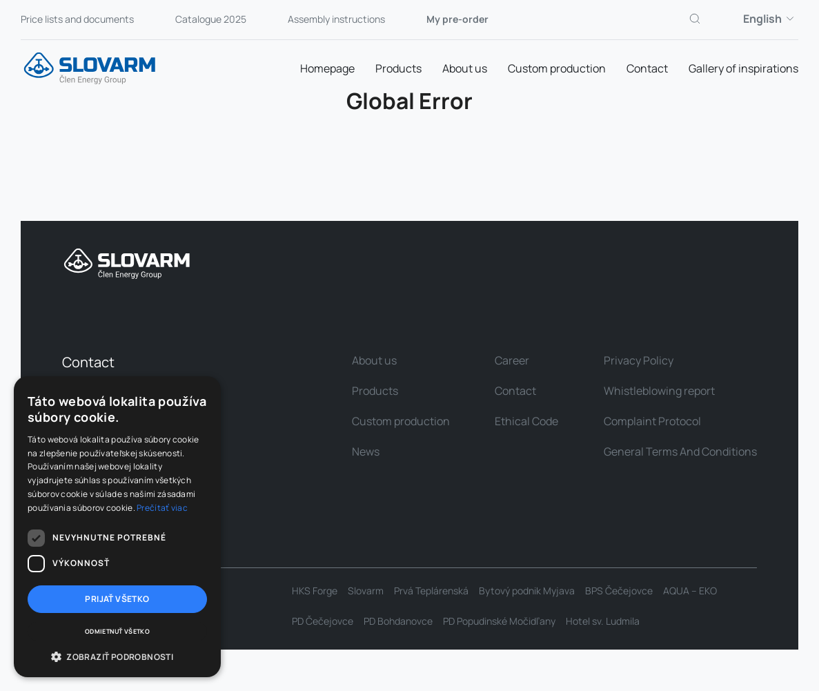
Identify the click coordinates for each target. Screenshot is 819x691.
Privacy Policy (638, 360)
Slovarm (366, 591)
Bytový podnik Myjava (527, 591)
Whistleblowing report (659, 390)
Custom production (557, 68)
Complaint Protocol (652, 421)
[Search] (696, 18)
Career (512, 360)
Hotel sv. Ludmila (603, 621)
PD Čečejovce (322, 621)
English (770, 18)
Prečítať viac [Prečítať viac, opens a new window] (162, 508)
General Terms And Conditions (680, 451)
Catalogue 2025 (210, 19)
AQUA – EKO (690, 591)
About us (464, 68)
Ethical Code (526, 421)
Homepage (327, 68)
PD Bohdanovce (398, 621)
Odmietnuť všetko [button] (117, 631)
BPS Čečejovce (619, 591)
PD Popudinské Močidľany (499, 621)
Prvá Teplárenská (431, 591)
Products (398, 68)
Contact (647, 68)
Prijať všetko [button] (117, 599)
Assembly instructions (336, 19)
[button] (117, 656)
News (365, 451)
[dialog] (117, 526)
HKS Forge (314, 591)
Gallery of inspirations (743, 68)
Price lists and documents (77, 19)
